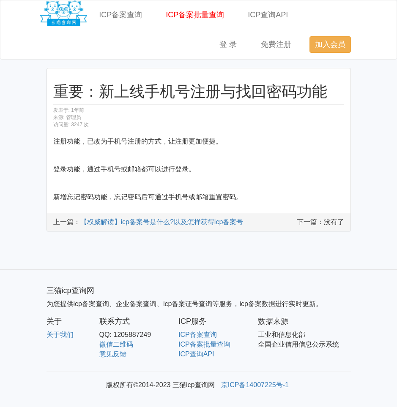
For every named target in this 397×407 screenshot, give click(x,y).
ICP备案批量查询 (195, 15)
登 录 (228, 44)
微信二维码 (116, 344)
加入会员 (330, 44)
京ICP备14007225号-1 (255, 384)
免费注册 (276, 44)
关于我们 (60, 334)
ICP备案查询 (120, 15)
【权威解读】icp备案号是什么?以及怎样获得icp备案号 (162, 221)
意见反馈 (112, 354)
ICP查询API (268, 15)
